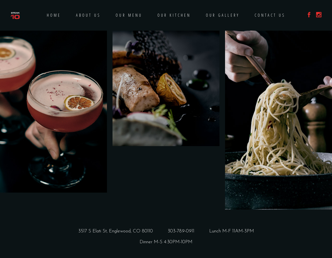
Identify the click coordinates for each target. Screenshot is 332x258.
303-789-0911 (181, 231)
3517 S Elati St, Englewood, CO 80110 (115, 231)
